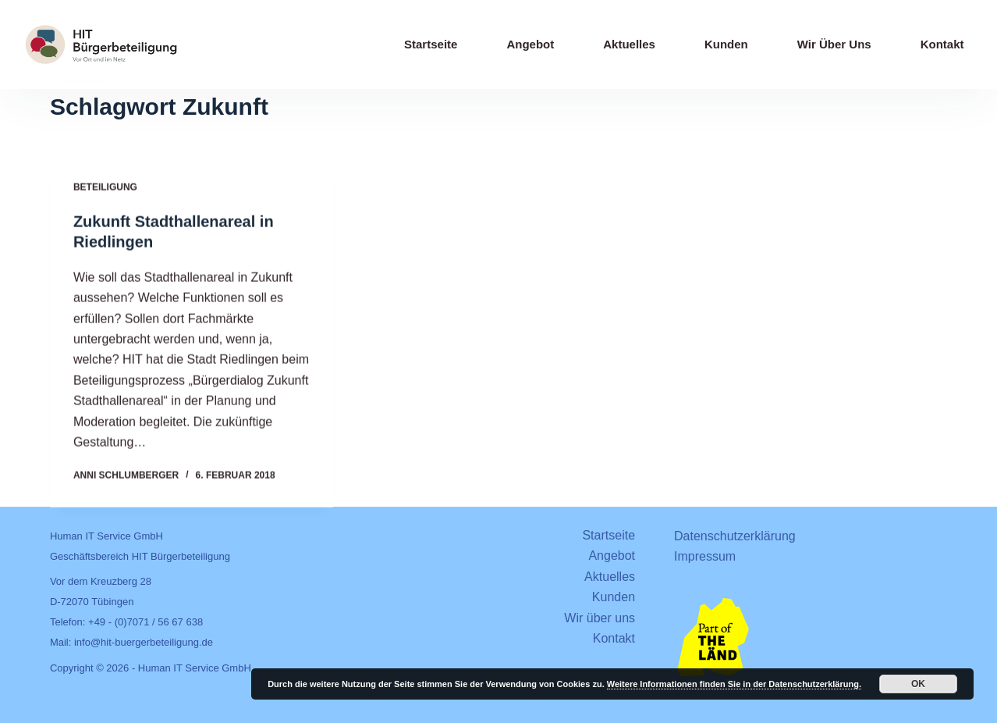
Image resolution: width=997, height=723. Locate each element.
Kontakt (614, 638)
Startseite (608, 535)
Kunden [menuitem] (726, 44)
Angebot (611, 555)
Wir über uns (599, 618)
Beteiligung (105, 188)
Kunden (613, 597)
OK (918, 683)
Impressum (705, 556)
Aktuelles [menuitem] (629, 44)
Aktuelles (609, 576)
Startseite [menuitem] (430, 44)
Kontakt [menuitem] (942, 44)
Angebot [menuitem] (530, 44)
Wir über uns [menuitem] (834, 44)
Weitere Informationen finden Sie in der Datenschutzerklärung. (734, 684)
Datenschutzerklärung (735, 536)
